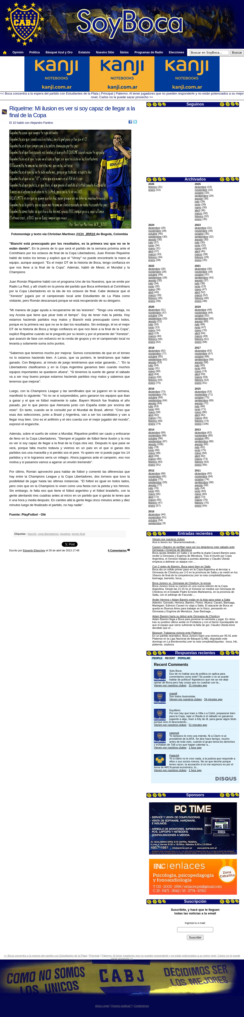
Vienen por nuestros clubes (168, 539)
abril (197, 210)
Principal (107, 93)
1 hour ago (195, 747)
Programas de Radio (148, 52)
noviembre (201, 189)
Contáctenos (141, 1005)
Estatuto (84, 52)
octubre (199, 192)
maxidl (173, 693)
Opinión (17, 52)
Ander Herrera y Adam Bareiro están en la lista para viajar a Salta (191, 599)
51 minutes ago (198, 724)
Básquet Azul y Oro (59, 52)
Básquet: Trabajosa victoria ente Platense (177, 632)
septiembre (201, 195)
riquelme (65, 533)
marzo (198, 213)
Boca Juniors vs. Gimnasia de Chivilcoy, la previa (181, 583)
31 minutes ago (198, 685)
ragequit (174, 732)
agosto (199, 198)
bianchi (32, 533)
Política (34, 52)
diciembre (200, 186)
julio (197, 201)
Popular (184, 658)
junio (197, 204)
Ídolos (124, 52)
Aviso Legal (102, 1005)
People (157, 658)
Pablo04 (174, 755)
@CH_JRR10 (86, 234)
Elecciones (176, 52)
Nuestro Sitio (105, 52)
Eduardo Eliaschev (34, 550)
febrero (152, 186)
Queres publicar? (121, 1005)
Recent (170, 658)
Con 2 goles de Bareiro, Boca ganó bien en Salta (181, 566)
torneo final (78, 533)
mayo (198, 207)
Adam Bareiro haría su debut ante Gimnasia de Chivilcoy (186, 616)
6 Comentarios (117, 550)
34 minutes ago (213, 699)
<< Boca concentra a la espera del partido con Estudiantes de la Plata (49, 93)
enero (151, 189)
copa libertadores (48, 533)
